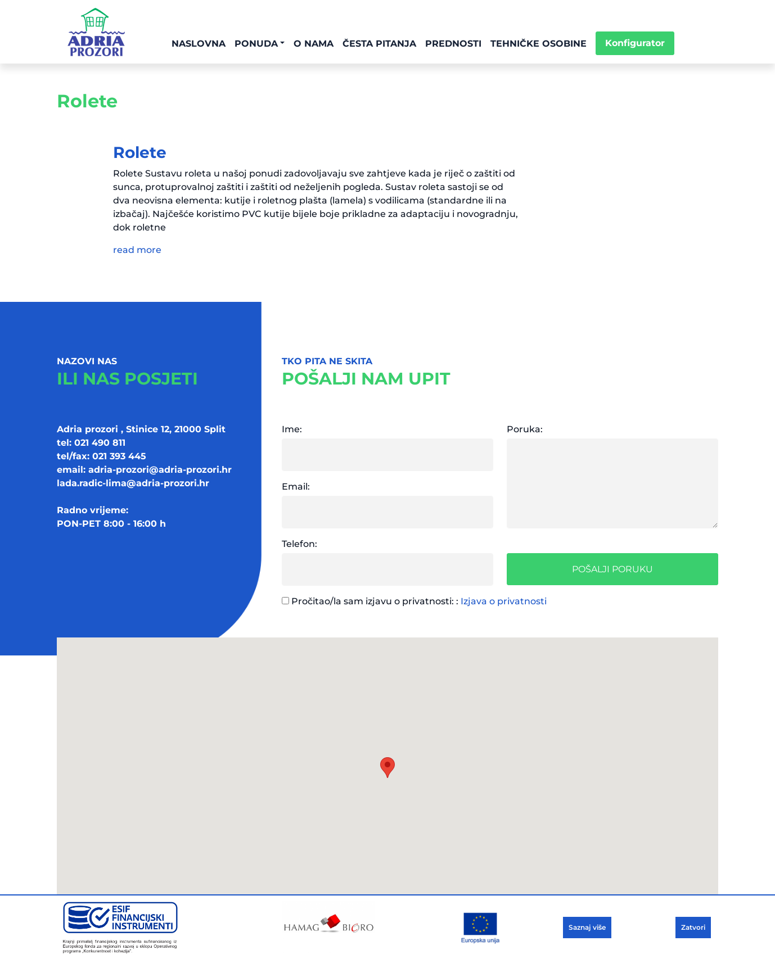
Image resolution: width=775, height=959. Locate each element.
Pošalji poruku (612, 569)
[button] (387, 767)
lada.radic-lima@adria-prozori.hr (133, 483)
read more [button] (137, 250)
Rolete (139, 152)
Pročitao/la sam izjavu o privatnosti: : (414, 601)
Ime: (292, 429)
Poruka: (525, 429)
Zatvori (693, 927)
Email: (296, 486)
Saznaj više (587, 927)
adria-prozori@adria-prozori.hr (160, 469)
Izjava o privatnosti (504, 601)
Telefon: (299, 544)
